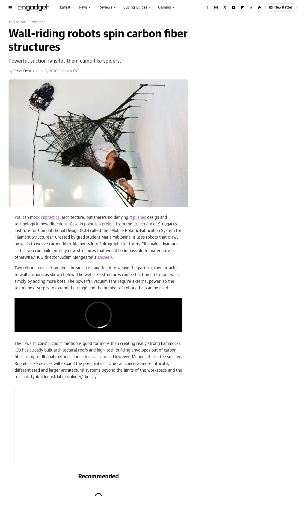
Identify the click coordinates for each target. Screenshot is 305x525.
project (108, 224)
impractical (51, 217)
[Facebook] (207, 7)
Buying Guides (135, 7)
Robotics (38, 22)
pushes (139, 217)
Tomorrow (17, 22)
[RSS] (259, 7)
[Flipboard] (242, 7)
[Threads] (251, 7)
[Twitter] (224, 7)
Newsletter (281, 7)
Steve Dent (22, 71)
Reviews (105, 7)
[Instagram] (216, 7)
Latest (65, 7)
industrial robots (95, 357)
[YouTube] (233, 7)
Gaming (164, 7)
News (83, 7)
